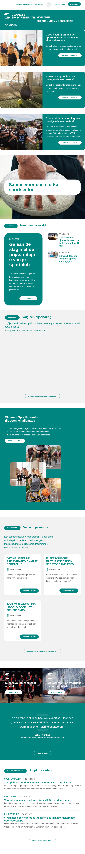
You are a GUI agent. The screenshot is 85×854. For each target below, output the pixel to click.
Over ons (11, 24)
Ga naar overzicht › (69, 55)
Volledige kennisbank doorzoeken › (42, 655)
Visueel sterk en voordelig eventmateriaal (65, 688)
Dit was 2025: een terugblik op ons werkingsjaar (64, 260)
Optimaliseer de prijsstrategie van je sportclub (22, 565)
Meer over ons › (15, 454)
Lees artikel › (31, 293)
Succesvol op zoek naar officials (21, 688)
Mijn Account (59, 4)
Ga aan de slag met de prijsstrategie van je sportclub (25, 257)
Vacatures (39, 4)
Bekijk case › (15, 695)
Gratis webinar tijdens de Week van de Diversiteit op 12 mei (65, 246)
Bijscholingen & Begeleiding (55, 21)
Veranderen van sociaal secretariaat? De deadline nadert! (38, 804)
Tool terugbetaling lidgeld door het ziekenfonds (21, 611)
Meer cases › (42, 762)
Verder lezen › (29, 595)
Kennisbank (44, 17)
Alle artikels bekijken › (42, 845)
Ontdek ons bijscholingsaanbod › (42, 405)
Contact (74, 4)
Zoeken (49, 4)
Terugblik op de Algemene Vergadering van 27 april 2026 (37, 787)
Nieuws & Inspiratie (24, 4)
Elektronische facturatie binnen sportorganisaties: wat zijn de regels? (60, 567)
